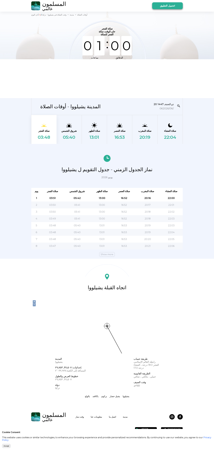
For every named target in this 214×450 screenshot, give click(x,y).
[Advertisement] (107, 78)
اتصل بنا (112, 417)
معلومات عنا (96, 417)
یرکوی (104, 396)
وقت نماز (79, 417)
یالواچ (87, 396)
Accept (6, 446)
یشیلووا (126, 396)
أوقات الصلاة (82, 15)
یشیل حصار (115, 396)
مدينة (72, 15)
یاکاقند (95, 396)
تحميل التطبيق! (167, 5)
